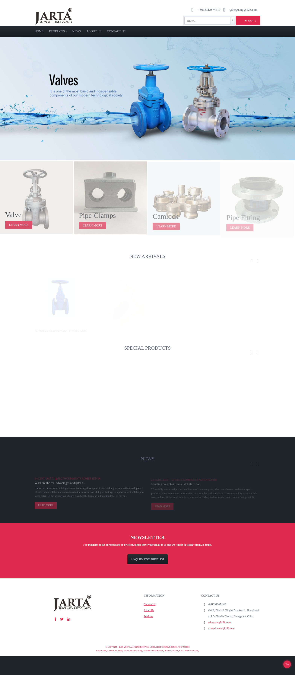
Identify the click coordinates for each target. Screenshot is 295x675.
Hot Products (162, 646)
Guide (152, 646)
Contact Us (116, 31)
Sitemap (173, 646)
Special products (147, 348)
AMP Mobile (183, 646)
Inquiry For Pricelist (148, 559)
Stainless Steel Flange (153, 650)
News (76, 31)
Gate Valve (101, 650)
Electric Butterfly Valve (118, 650)
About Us (93, 31)
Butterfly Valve (171, 650)
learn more (18, 227)
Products (58, 31)
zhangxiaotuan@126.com (221, 628)
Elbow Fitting (136, 650)
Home (39, 31)
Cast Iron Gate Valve (188, 650)
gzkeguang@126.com (219, 622)
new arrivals (147, 256)
